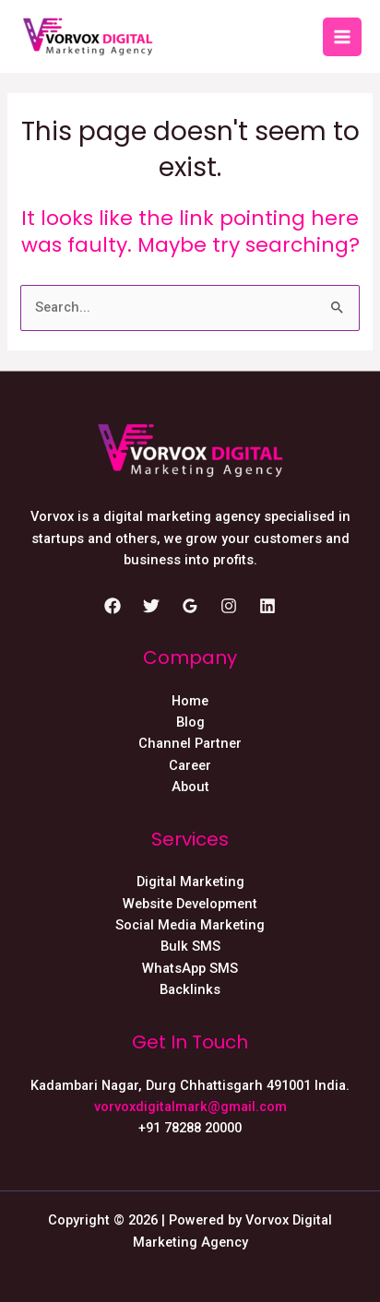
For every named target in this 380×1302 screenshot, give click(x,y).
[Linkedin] (267, 606)
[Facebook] (112, 606)
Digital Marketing (190, 881)
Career (190, 765)
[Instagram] (228, 606)
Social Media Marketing (190, 925)
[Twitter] (151, 606)
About (190, 786)
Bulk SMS (190, 946)
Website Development (190, 903)
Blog (190, 722)
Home (190, 700)
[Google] (190, 606)
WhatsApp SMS (190, 968)
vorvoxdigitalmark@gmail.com (190, 1106)
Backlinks (190, 989)
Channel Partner (190, 743)
